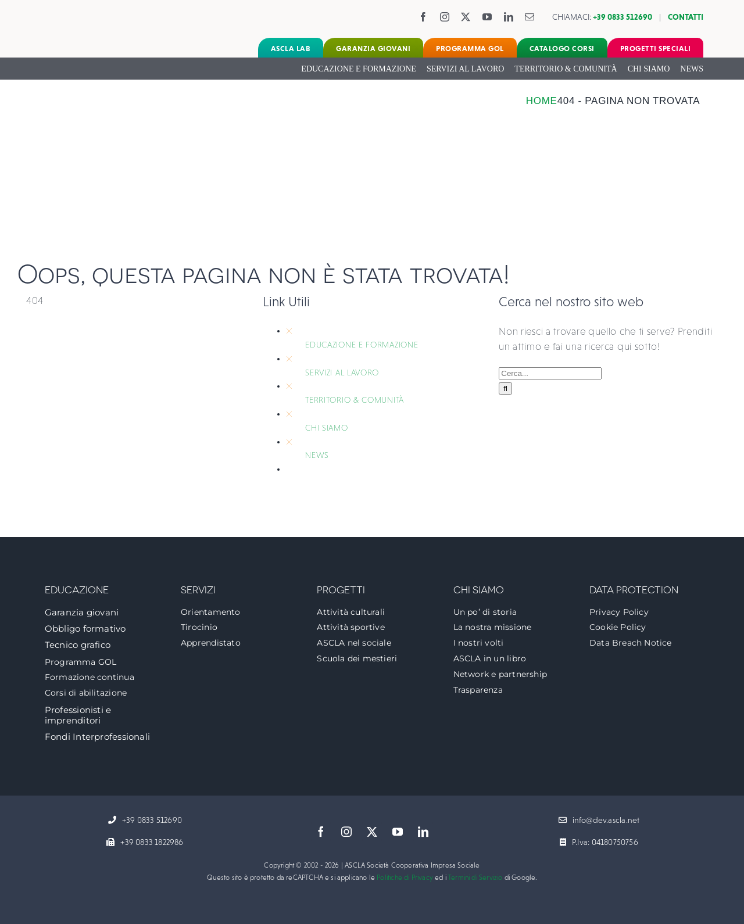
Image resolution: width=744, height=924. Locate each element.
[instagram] (445, 17)
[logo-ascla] (78, 10)
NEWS (317, 455)
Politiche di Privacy (405, 877)
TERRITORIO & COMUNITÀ (354, 399)
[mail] (530, 17)
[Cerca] (505, 388)
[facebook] (423, 17)
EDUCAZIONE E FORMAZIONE (361, 344)
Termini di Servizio (475, 877)
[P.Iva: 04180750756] (599, 843)
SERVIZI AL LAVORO (342, 372)
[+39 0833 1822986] (144, 843)
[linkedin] (509, 17)
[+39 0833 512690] (145, 821)
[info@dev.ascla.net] (599, 821)
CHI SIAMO (326, 427)
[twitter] (466, 17)
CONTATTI (685, 17)
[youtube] (487, 17)
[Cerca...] (550, 373)
